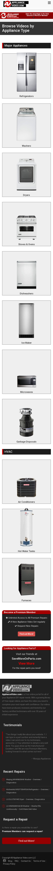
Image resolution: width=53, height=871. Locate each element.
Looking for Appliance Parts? (20, 648)
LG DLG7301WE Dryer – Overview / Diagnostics (25, 799)
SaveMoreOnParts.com (26, 658)
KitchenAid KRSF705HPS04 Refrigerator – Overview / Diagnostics (27, 791)
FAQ (16, 861)
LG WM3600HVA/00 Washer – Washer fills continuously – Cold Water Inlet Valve (23, 807)
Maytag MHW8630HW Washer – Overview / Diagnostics (24, 781)
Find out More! (26, 634)
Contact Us (26, 861)
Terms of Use (39, 861)
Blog (10, 861)
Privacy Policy (9, 864)
